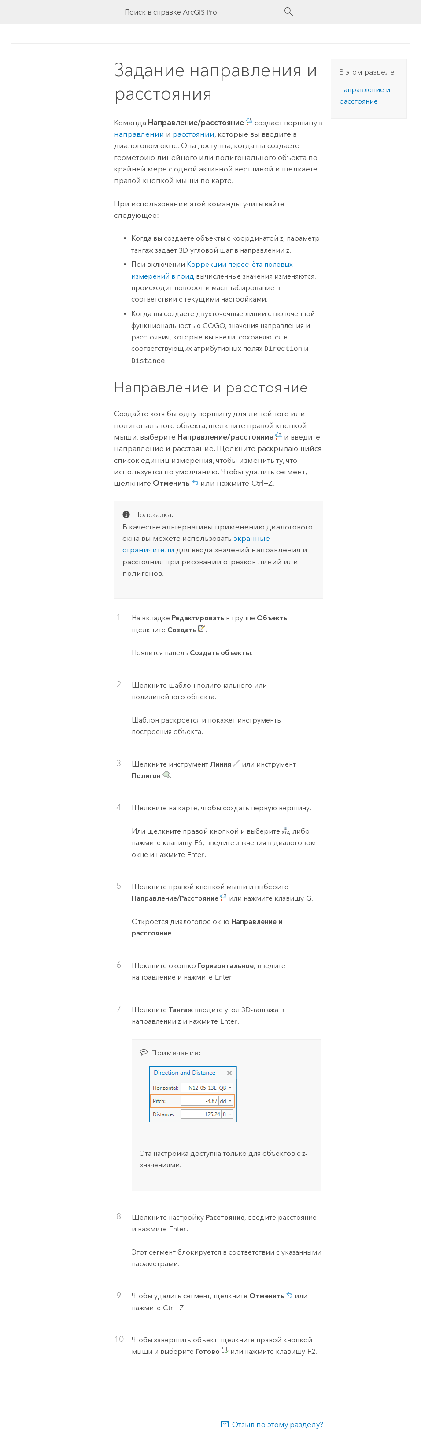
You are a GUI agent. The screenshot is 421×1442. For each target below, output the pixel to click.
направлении (139, 134)
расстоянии (193, 134)
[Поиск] (288, 11)
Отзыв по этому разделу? (277, 1424)
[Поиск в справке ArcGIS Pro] (201, 12)
